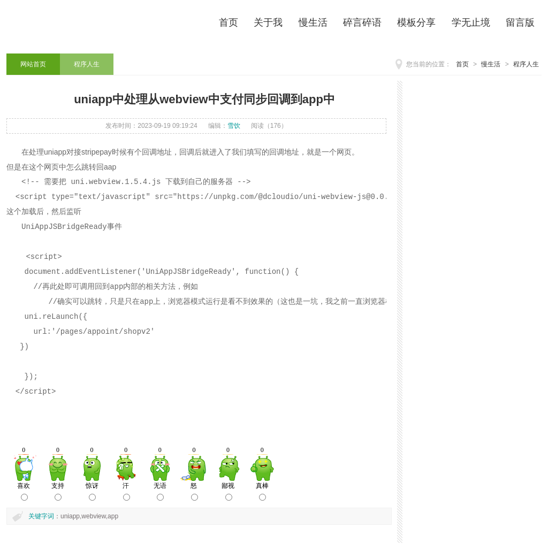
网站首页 (33, 64)
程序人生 (526, 64)
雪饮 (233, 125)
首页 (462, 64)
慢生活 (490, 64)
